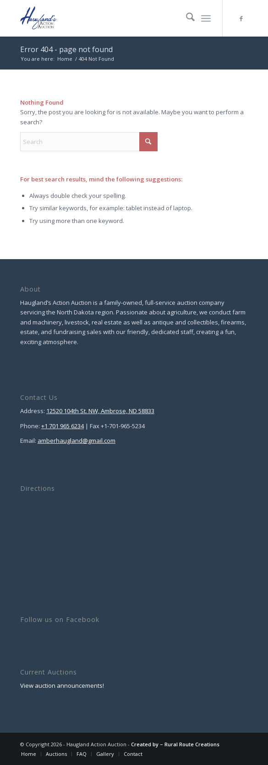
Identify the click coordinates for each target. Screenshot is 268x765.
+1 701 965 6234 (62, 426)
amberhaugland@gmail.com (76, 440)
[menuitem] (186, 18)
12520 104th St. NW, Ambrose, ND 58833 (100, 411)
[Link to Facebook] (241, 18)
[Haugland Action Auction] (111, 18)
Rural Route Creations (191, 744)
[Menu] (206, 18)
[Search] (186, 18)
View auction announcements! (62, 685)
